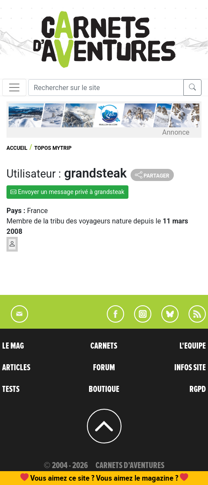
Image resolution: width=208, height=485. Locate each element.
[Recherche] (106, 87)
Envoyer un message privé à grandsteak (67, 191)
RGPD (197, 389)
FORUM (104, 367)
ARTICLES (16, 367)
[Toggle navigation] (14, 87)
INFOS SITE (190, 367)
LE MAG (13, 346)
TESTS (10, 389)
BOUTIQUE (104, 389)
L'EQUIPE (192, 346)
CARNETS (103, 346)
